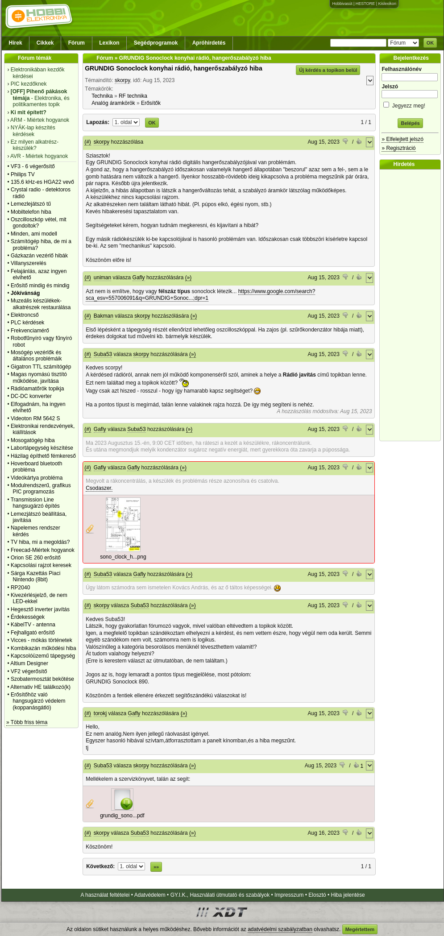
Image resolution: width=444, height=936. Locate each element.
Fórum (76, 43)
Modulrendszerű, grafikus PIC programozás (41, 488)
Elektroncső (25, 315)
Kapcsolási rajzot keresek (41, 565)
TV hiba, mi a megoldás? (40, 542)
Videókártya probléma (37, 478)
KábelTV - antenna (33, 624)
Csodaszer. (99, 488)
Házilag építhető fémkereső (43, 456)
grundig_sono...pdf (122, 815)
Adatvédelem (150, 895)
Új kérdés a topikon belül (328, 70)
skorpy (122, 80)
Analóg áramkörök (113, 103)
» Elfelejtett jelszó (402, 139)
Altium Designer (29, 663)
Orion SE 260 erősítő (36, 558)
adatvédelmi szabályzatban (280, 929)
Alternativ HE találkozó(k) (40, 687)
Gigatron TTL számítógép (41, 367)
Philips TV (23, 174)
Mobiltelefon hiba (31, 212)
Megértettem (359, 929)
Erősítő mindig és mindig (40, 285)
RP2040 (20, 587)
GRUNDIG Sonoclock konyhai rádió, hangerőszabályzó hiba (173, 68)
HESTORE (365, 3)
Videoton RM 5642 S (35, 418)
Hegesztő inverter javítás (40, 609)
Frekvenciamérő (30, 330)
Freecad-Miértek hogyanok (43, 550)
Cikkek (45, 43)
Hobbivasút (342, 3)
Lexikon (109, 43)
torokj (100, 713)
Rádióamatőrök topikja (37, 388)
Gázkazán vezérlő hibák (39, 256)
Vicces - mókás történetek (41, 640)
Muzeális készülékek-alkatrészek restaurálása (41, 304)
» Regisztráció (398, 148)
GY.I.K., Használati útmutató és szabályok (220, 895)
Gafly (139, 277)
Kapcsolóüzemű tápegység (43, 656)
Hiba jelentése (348, 895)
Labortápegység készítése (42, 448)
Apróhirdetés (209, 43)
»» (156, 867)
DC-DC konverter (31, 396)
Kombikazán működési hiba (43, 648)
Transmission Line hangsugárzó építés (35, 503)
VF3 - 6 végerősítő (33, 166)
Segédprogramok (156, 43)
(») (188, 277)
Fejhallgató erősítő (33, 633)
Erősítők (151, 103)
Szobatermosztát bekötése (42, 679)
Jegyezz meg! (410, 104)
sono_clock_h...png (123, 557)
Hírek (15, 43)
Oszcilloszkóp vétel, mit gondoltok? (38, 222)
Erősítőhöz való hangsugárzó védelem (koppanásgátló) (38, 701)
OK (430, 43)
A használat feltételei (104, 895)
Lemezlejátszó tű (31, 204)
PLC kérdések (27, 322)
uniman (102, 277)
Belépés (410, 123)
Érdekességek (28, 617)
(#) (87, 142)
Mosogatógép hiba (33, 440)
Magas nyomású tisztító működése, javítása (39, 377)
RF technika (133, 96)
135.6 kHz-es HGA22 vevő (42, 182)
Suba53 (103, 354)
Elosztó (317, 895)
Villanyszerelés (28, 263)
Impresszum (288, 895)
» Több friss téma (26, 722)
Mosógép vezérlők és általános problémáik (36, 355)
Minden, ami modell (34, 234)
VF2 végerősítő (29, 671)
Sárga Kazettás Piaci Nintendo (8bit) (35, 576)
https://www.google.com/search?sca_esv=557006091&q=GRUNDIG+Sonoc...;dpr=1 (200, 295)
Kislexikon (387, 3)
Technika (101, 96)
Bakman (103, 316)
